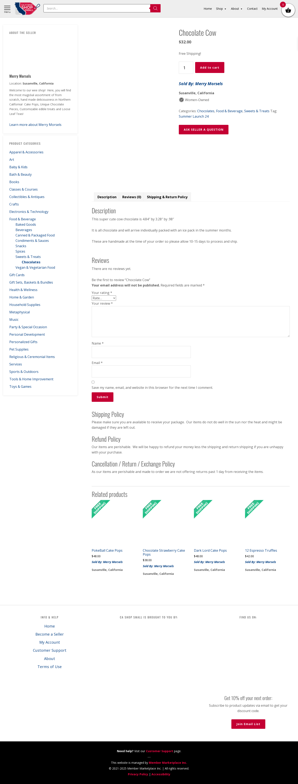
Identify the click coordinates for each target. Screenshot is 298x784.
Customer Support (49, 650)
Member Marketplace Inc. (168, 763)
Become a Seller (49, 634)
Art (11, 159)
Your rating (102, 292)
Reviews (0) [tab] (131, 197)
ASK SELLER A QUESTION (203, 129)
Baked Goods (26, 224)
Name (98, 343)
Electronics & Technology (28, 211)
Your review (102, 303)
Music (13, 319)
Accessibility (160, 774)
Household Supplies (24, 304)
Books (14, 182)
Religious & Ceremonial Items (32, 356)
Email (97, 362)
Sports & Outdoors (23, 371)
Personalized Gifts (23, 342)
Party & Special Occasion (28, 327)
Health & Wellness (23, 290)
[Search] (155, 8)
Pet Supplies (19, 349)
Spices (20, 251)
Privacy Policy (138, 774)
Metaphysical (19, 312)
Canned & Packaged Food (35, 235)
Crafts (14, 204)
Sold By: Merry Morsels (201, 83)
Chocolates (31, 262)
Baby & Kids (18, 167)
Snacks (21, 246)
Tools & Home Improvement (31, 379)
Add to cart (209, 67)
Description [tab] (107, 197)
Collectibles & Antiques (26, 197)
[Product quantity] (186, 68)
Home (49, 626)
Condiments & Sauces (32, 240)
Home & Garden (21, 297)
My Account (49, 642)
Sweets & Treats (28, 256)
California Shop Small (27, 9)
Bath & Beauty (20, 174)
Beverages (24, 230)
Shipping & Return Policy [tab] (167, 197)
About (49, 658)
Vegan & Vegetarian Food (35, 267)
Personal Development (27, 334)
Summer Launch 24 (194, 116)
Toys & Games (20, 386)
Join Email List (248, 724)
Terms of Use (49, 666)
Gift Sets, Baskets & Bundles (31, 282)
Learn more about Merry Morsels (35, 124)
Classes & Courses (23, 189)
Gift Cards (17, 275)
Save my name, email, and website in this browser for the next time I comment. (152, 387)
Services (15, 364)
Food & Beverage (22, 219)
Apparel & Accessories (26, 152)
